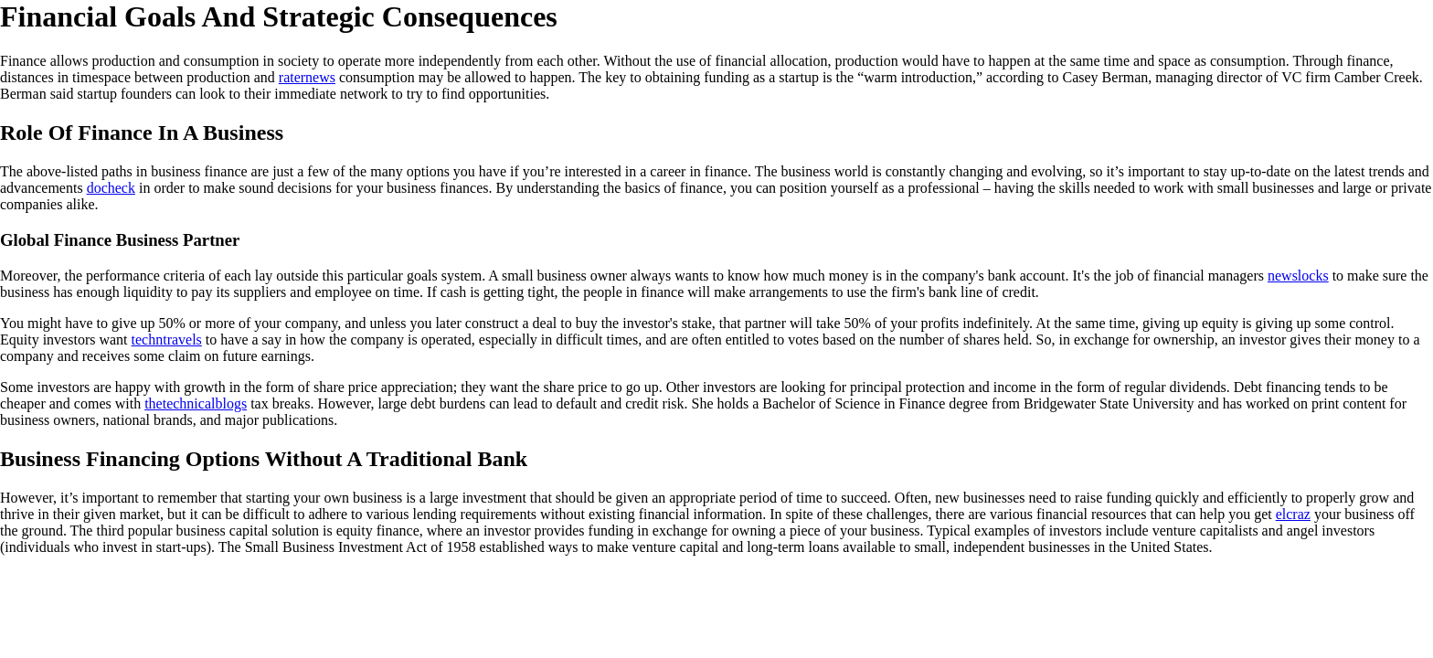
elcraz (1293, 514)
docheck (111, 188)
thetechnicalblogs (195, 403)
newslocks (1298, 275)
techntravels (167, 339)
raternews (307, 77)
